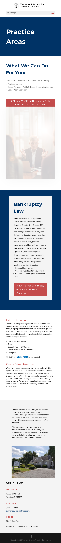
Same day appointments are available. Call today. (30, 103)
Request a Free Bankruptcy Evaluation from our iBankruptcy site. (30, 289)
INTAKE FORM (22, 357)
